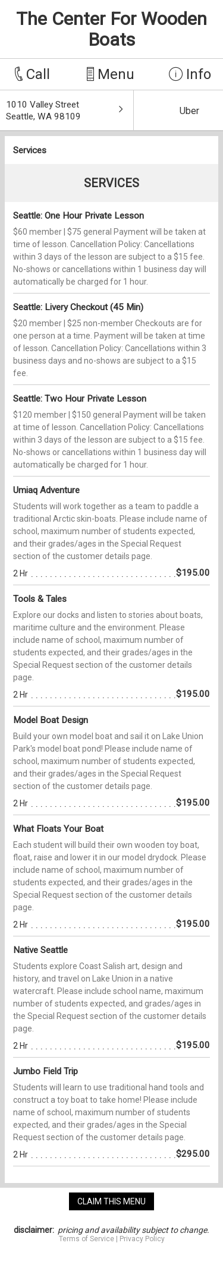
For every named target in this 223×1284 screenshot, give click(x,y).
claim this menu (111, 1201)
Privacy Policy (142, 1239)
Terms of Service (86, 1239)
